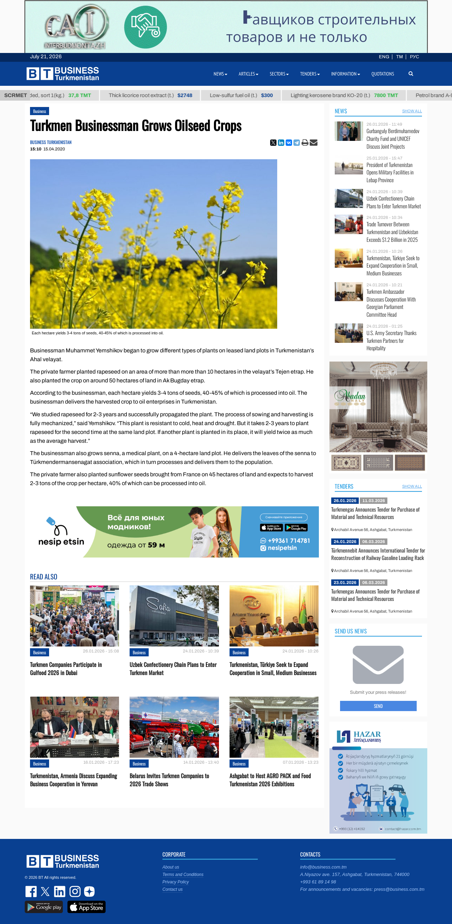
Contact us (172, 889)
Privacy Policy (175, 882)
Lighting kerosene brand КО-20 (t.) (350, 95)
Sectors (279, 74)
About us (170, 867)
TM (399, 56)
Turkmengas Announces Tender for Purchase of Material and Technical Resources (375, 513)
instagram (74, 891)
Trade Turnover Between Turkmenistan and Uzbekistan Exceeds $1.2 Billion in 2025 (392, 231)
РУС (414, 56)
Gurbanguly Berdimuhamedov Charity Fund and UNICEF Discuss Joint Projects (393, 138)
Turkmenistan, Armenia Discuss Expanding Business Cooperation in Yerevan (73, 780)
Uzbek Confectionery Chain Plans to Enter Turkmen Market (173, 669)
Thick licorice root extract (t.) (156, 95)
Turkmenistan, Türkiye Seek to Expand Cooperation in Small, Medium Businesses (273, 669)
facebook (32, 891)
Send (378, 705)
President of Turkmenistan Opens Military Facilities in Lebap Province (390, 172)
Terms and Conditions (182, 874)
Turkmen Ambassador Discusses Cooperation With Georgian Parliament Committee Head (391, 303)
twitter (46, 891)
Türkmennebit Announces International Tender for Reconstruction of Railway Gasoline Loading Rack (378, 554)
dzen (88, 891)
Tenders (344, 486)
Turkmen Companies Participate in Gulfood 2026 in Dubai (66, 669)
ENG (384, 56)
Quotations (382, 74)
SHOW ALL (412, 111)
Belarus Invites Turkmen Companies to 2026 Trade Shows (169, 780)
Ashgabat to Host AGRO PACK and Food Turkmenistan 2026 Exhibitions (270, 780)
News (341, 111)
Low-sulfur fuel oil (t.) (246, 95)
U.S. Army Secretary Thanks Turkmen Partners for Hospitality (391, 340)
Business (39, 111)
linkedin (60, 891)
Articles (248, 74)
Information (345, 74)
